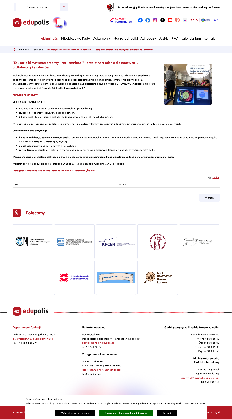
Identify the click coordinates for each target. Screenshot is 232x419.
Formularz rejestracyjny (25, 95)
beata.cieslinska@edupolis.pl (98, 343)
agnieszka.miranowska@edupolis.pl (101, 370)
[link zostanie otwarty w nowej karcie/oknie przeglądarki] (121, 20)
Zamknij (167, 413)
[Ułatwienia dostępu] (216, 20)
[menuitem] (49, 38)
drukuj (216, 177)
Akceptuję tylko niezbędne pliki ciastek (126, 413)
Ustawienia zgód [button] (211, 412)
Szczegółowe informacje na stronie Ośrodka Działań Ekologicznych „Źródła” (54, 170)
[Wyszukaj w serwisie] (38, 7)
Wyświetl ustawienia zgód (74, 413)
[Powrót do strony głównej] (14, 50)
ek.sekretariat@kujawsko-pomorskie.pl (33, 339)
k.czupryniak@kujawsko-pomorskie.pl (199, 378)
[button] (188, 104)
